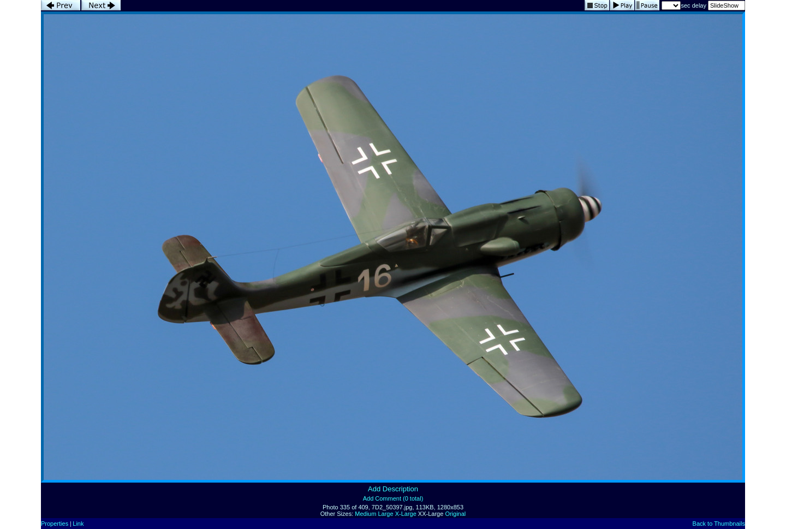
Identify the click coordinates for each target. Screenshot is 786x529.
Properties (54, 523)
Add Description (393, 489)
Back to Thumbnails (719, 523)
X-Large (405, 513)
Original (455, 513)
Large (385, 513)
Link (78, 523)
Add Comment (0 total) (393, 498)
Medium (365, 513)
